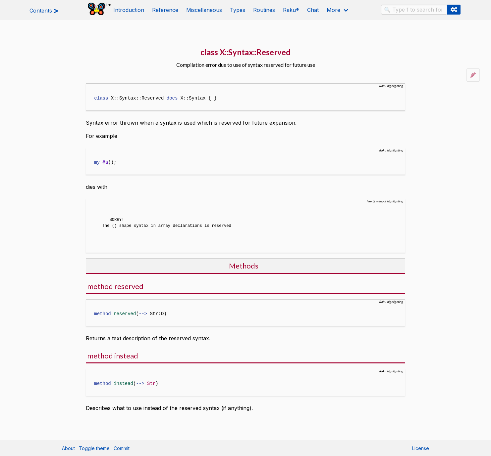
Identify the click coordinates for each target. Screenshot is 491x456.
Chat (313, 10)
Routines (264, 10)
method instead (112, 355)
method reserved (115, 285)
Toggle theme (94, 448)
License (420, 448)
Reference (165, 10)
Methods (243, 265)
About (68, 448)
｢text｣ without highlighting (384, 201)
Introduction (128, 10)
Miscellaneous (204, 10)
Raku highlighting (391, 86)
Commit (122, 448)
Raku (291, 10)
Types (237, 10)
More (333, 10)
